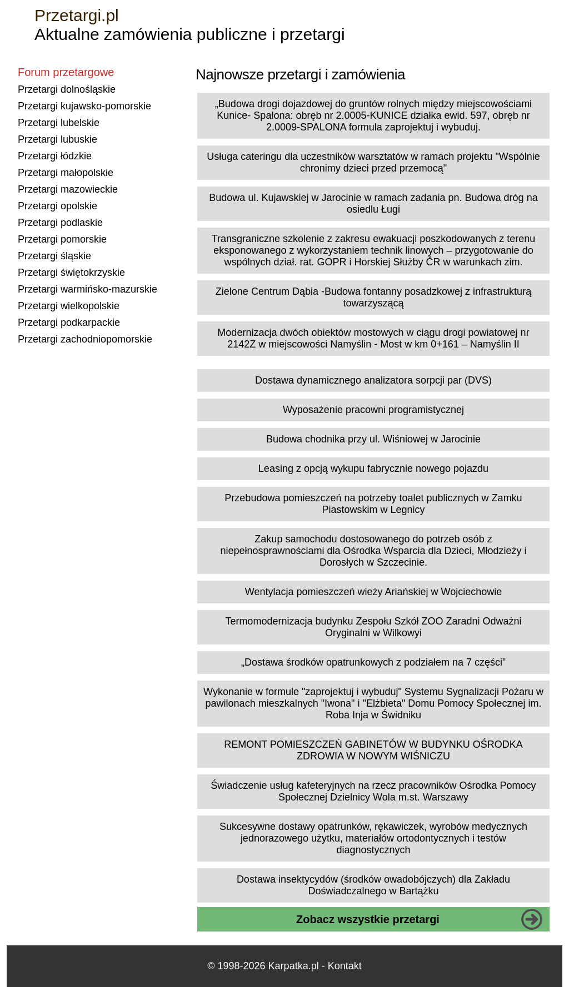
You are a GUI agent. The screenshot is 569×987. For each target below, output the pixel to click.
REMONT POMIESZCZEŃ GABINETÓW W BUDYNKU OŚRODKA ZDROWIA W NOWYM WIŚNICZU (373, 750)
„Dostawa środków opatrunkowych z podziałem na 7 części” (373, 662)
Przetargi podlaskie (60, 222)
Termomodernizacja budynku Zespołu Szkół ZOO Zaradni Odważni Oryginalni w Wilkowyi (373, 627)
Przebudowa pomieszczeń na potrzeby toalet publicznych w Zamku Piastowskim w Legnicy (373, 503)
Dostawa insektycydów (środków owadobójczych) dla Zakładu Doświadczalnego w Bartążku (373, 885)
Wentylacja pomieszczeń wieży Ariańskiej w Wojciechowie (373, 591)
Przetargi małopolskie (65, 172)
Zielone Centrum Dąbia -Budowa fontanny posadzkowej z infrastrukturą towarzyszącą (373, 297)
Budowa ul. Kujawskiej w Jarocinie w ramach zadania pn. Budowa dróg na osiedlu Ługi (373, 203)
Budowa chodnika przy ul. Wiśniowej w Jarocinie (373, 439)
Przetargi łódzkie (55, 156)
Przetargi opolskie (57, 206)
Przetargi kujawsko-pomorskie (84, 106)
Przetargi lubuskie (57, 139)
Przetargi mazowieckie (68, 189)
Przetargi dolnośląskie (67, 89)
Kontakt (345, 965)
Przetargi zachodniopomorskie (85, 339)
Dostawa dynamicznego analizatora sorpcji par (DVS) (373, 380)
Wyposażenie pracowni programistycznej (373, 409)
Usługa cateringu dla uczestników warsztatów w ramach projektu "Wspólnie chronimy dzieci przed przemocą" (373, 162)
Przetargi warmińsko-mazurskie (87, 289)
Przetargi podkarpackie (69, 322)
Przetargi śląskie (54, 255)
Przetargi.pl (76, 15)
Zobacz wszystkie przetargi (368, 919)
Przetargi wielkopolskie (68, 305)
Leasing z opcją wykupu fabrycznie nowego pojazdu (373, 468)
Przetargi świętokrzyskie (71, 272)
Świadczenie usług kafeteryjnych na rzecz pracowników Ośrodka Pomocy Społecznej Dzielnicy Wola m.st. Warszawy (373, 791)
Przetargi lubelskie (58, 122)
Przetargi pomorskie (62, 239)
